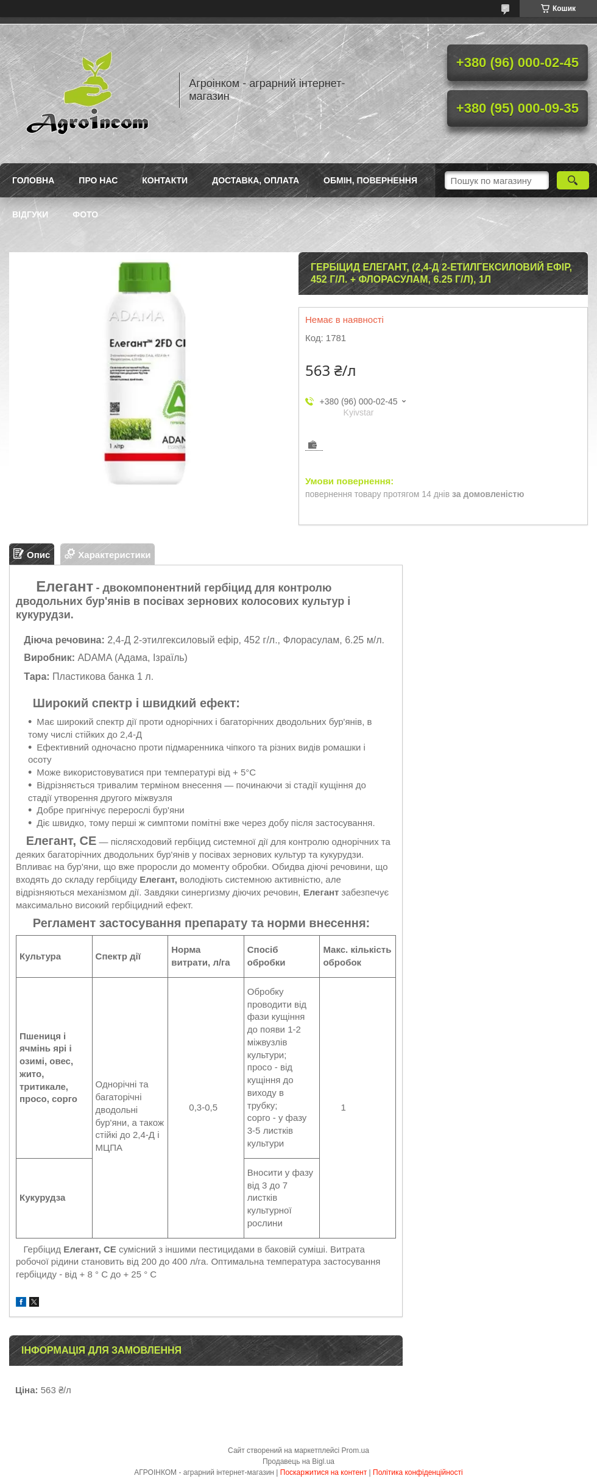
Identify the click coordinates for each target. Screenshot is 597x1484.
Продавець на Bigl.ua (298, 1461)
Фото (85, 214)
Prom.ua (355, 1450)
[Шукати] (573, 180)
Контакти (165, 180)
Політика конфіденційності (418, 1472)
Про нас (98, 180)
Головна (33, 180)
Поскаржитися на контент (323, 1472)
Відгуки (30, 214)
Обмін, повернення (370, 180)
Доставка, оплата (255, 180)
